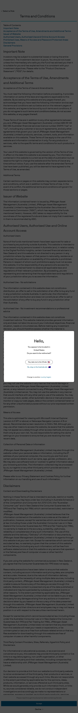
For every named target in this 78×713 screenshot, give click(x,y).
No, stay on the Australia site (39, 367)
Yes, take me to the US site (39, 362)
